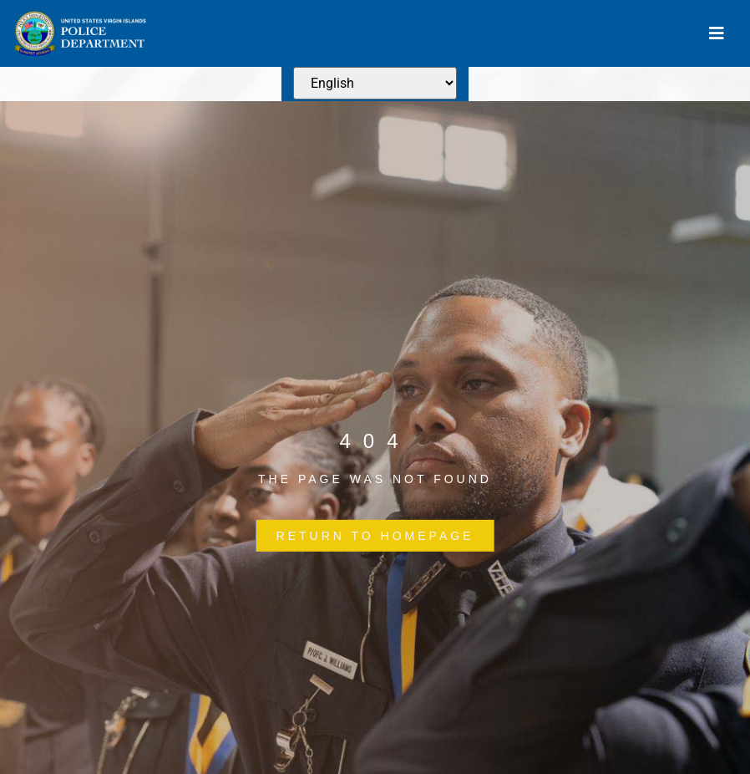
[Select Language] (375, 83)
